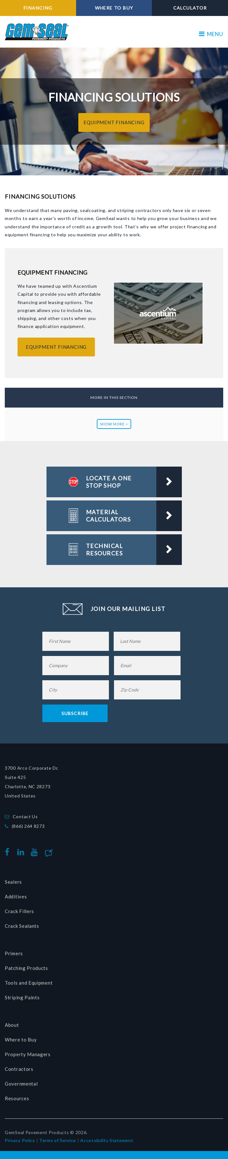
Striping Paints (22, 997)
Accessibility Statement (106, 1140)
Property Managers (28, 1054)
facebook (9, 852)
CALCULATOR (190, 8)
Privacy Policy (20, 1140)
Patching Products (26, 968)
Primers (14, 953)
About (12, 1025)
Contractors (19, 1069)
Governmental (21, 1084)
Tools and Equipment (29, 983)
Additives (16, 896)
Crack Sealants (22, 926)
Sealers (13, 882)
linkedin (22, 852)
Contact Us (25, 816)
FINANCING (38, 8)
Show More (114, 424)
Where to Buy (21, 1039)
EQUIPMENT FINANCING (113, 122)
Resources (17, 1098)
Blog (59, 852)
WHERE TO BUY (114, 8)
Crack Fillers (19, 911)
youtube (35, 852)
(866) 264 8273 (28, 826)
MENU (211, 34)
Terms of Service (57, 1140)
